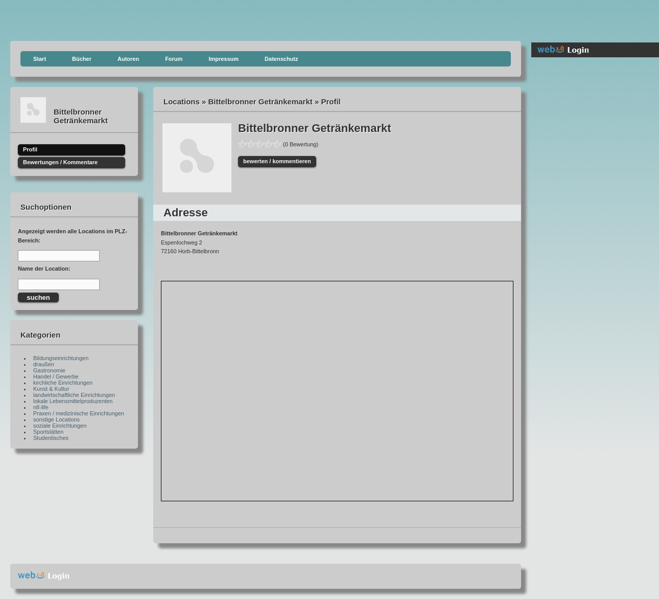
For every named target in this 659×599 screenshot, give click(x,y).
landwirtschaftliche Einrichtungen (74, 395)
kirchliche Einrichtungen (62, 383)
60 (259, 144)
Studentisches (50, 438)
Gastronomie (49, 370)
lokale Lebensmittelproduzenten (72, 401)
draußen (43, 364)
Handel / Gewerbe (56, 376)
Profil (30, 149)
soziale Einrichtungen (60, 426)
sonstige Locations (56, 419)
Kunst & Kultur (51, 389)
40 (251, 144)
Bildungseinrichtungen (60, 358)
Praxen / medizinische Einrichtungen (78, 413)
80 (268, 144)
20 (242, 144)
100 (277, 144)
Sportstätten (48, 432)
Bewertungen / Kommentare (60, 162)
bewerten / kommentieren (277, 161)
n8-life (41, 407)
